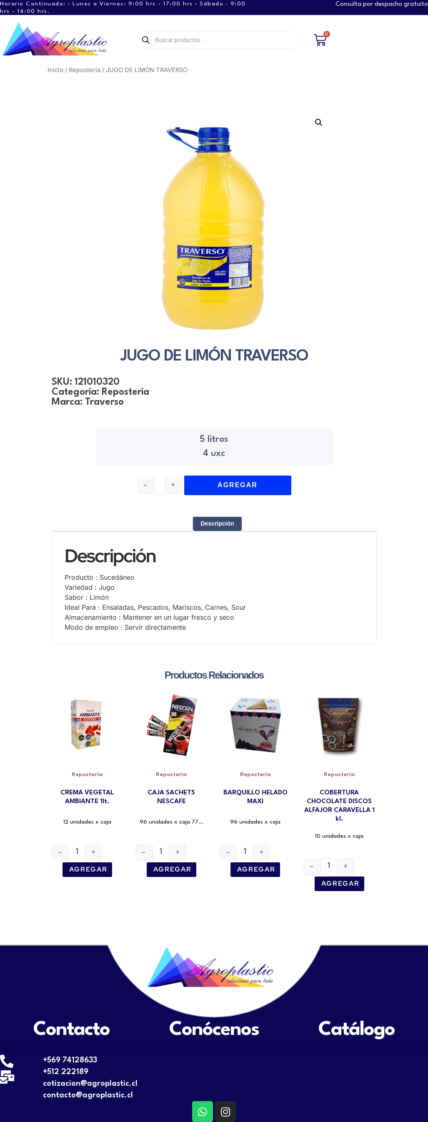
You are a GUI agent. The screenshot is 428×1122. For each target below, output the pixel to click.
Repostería (84, 70)
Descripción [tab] (217, 523)
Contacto (71, 1029)
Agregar (88, 869)
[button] (318, 122)
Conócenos (214, 1029)
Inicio (55, 70)
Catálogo (356, 1029)
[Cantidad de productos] (77, 852)
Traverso (104, 402)
